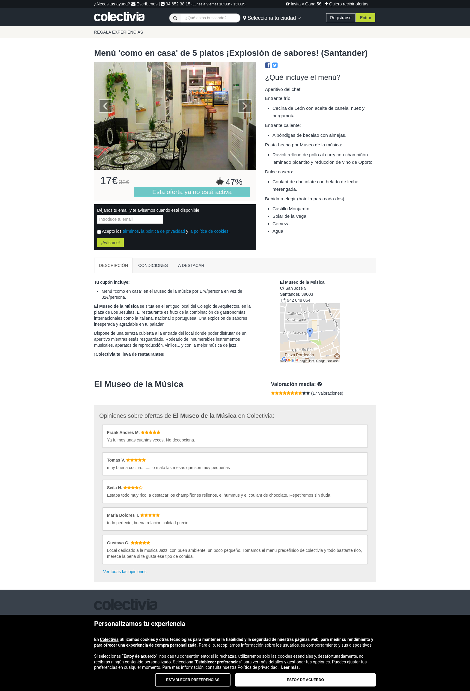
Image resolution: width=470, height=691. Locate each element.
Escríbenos (144, 3)
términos (131, 231)
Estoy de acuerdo (305, 680)
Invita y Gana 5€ (303, 3)
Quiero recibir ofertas (346, 3)
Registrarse (341, 17)
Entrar (365, 17)
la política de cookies (208, 231)
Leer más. (290, 667)
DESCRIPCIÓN (113, 265)
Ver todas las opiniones (125, 571)
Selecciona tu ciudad (272, 18)
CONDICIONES (153, 265)
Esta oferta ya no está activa (192, 191)
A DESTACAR (191, 265)
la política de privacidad (163, 231)
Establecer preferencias (192, 680)
